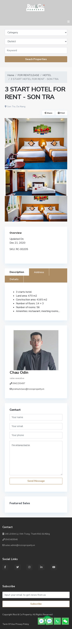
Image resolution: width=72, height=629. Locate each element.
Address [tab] (39, 272)
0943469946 (10, 539)
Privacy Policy (22, 624)
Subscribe (36, 603)
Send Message (36, 481)
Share (48, 113)
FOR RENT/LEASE (28, 75)
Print (61, 113)
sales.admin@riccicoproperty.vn (18, 545)
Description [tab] (17, 272)
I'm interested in (36, 458)
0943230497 (18, 383)
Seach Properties (36, 59)
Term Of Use (8, 624)
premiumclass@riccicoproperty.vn (28, 389)
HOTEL (47, 75)
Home (10, 75)
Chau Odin (19, 372)
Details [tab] (14, 279)
